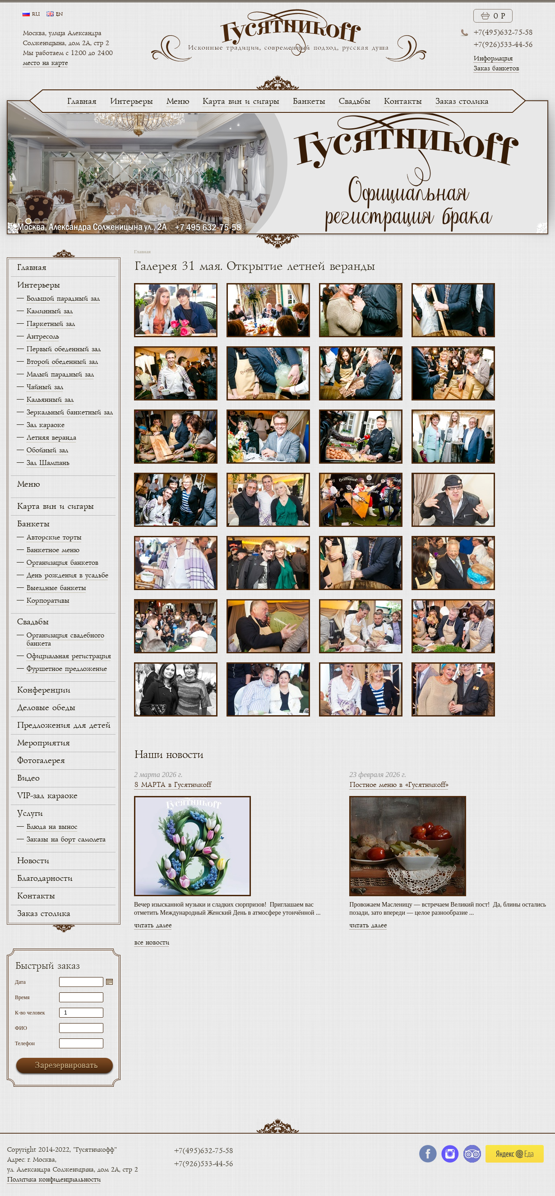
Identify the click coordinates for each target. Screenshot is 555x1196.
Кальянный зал (49, 400)
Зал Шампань (47, 463)
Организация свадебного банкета (65, 639)
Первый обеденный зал (63, 349)
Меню (177, 102)
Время (22, 997)
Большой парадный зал (62, 298)
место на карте (45, 63)
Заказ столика (461, 102)
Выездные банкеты (56, 588)
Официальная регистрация (68, 656)
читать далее (152, 925)
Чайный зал (44, 387)
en (59, 14)
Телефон (25, 1043)
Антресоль (42, 336)
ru (36, 14)
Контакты (402, 102)
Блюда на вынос (51, 827)
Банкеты (308, 102)
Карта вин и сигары (240, 102)
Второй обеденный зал (61, 362)
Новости (33, 861)
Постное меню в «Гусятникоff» (398, 785)
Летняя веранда (51, 437)
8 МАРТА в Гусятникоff (172, 785)
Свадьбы (354, 102)
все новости (151, 942)
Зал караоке (45, 425)
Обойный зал (47, 450)
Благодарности (44, 879)
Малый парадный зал (59, 374)
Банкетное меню (52, 550)
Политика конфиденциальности (53, 1179)
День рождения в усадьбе (67, 575)
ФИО (21, 1028)
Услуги (29, 814)
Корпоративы (47, 600)
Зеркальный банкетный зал (69, 412)
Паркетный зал (50, 324)
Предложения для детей (63, 726)
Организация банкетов (62, 562)
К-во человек (30, 1012)
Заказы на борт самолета (65, 839)
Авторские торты (53, 537)
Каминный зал (49, 311)
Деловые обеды (46, 708)
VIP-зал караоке (47, 796)
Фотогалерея (41, 761)
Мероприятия (43, 743)
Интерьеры (131, 102)
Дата (20, 982)
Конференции (43, 690)
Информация (493, 58)
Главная (81, 102)
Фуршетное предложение (66, 669)
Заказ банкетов (496, 68)
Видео (28, 778)
